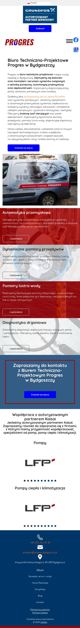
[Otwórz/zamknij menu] (69, 41)
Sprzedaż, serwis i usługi (40, 576)
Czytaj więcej (16, 239)
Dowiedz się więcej (24, 148)
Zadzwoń (40, 29)
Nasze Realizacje (40, 583)
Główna (40, 570)
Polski (32, 3)
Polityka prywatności (40, 610)
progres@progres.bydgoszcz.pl (40, 552)
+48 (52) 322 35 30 (40, 542)
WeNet (44, 622)
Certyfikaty (40, 589)
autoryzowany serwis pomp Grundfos (44, 97)
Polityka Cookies (40, 613)
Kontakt (40, 602)
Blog (40, 596)
